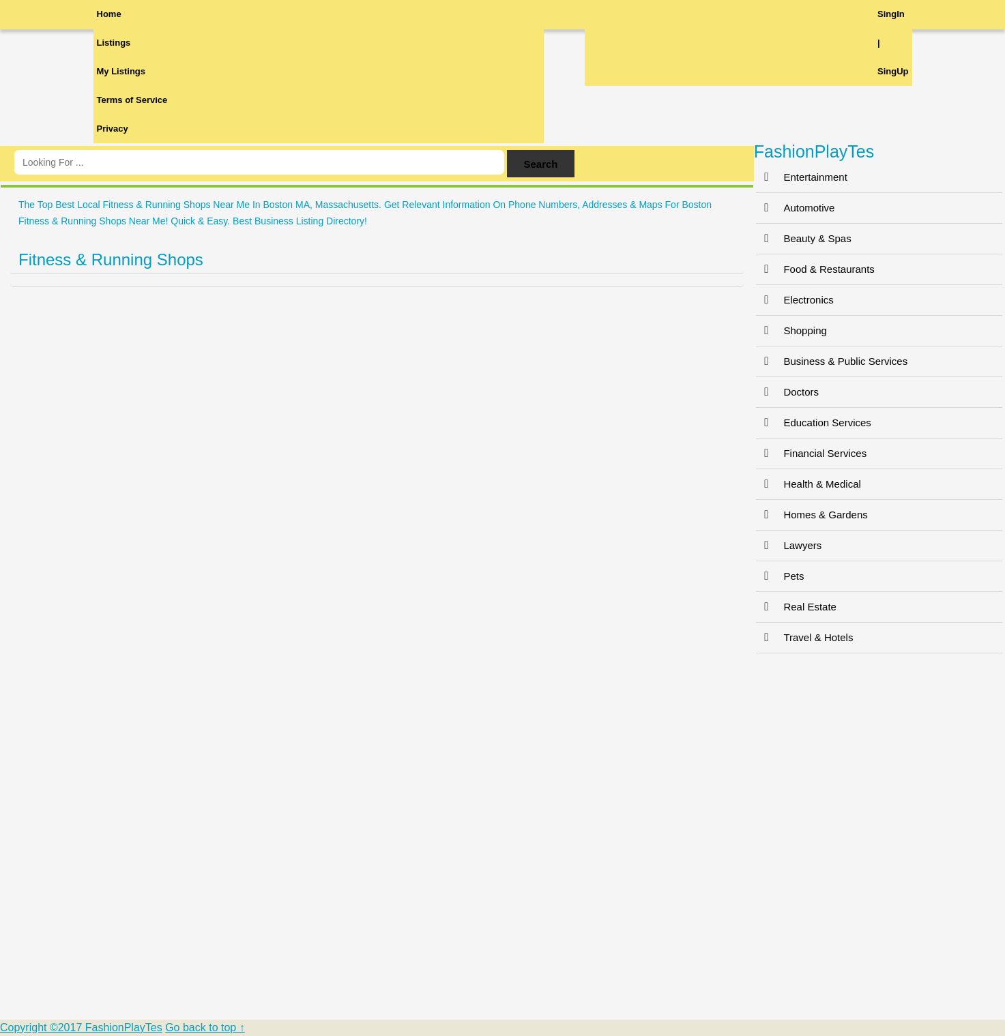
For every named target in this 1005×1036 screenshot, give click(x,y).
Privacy (112, 128)
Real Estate (796, 606)
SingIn (891, 14)
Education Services (813, 422)
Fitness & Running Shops (110, 259)
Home (109, 14)
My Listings (121, 71)
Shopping (791, 330)
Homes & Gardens (811, 514)
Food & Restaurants (815, 269)
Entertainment (801, 177)
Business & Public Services (831, 361)
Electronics (794, 300)
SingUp (893, 71)
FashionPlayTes (814, 151)
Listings (114, 43)
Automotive (795, 207)
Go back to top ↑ (205, 1027)
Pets (780, 576)
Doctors (787, 392)
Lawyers (788, 545)
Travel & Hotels (804, 637)
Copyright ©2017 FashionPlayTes (81, 1027)
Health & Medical (808, 484)
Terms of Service (132, 100)
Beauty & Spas (803, 238)
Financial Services (811, 453)
